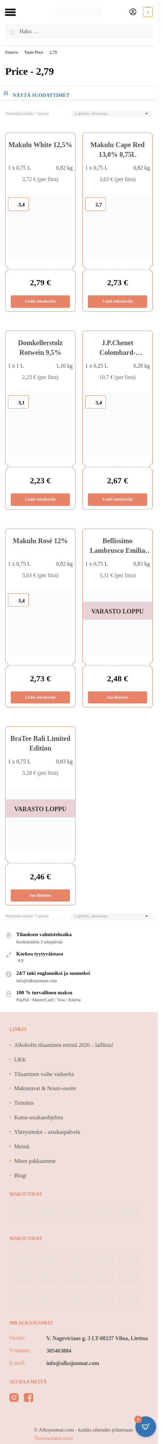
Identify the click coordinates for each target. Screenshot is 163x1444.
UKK (20, 1059)
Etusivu (11, 52)
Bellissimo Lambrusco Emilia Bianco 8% (117, 550)
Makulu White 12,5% (40, 145)
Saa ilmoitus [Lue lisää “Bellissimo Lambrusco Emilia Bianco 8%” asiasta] (117, 697)
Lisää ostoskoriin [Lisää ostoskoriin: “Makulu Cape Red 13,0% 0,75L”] (117, 301)
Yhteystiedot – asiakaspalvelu (47, 1132)
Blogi (20, 1175)
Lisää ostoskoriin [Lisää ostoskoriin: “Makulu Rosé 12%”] (40, 697)
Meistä (21, 1146)
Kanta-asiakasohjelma (38, 1117)
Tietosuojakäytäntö (53, 1438)
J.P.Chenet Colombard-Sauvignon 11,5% (117, 352)
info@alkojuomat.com (72, 1363)
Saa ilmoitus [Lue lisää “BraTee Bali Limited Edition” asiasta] (40, 895)
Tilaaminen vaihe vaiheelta (44, 1074)
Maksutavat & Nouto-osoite (45, 1088)
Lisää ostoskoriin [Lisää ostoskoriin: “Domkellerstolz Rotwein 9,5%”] (40, 499)
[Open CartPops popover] (145, 1426)
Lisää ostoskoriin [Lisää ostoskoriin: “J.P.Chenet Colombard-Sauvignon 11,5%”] (117, 499)
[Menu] (15, 12)
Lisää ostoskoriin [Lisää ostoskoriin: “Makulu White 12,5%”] (40, 301)
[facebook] (28, 1399)
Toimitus (24, 1103)
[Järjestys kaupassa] (112, 113)
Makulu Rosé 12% (40, 541)
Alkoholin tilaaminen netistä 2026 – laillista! (64, 1045)
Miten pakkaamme (35, 1161)
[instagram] (14, 1399)
